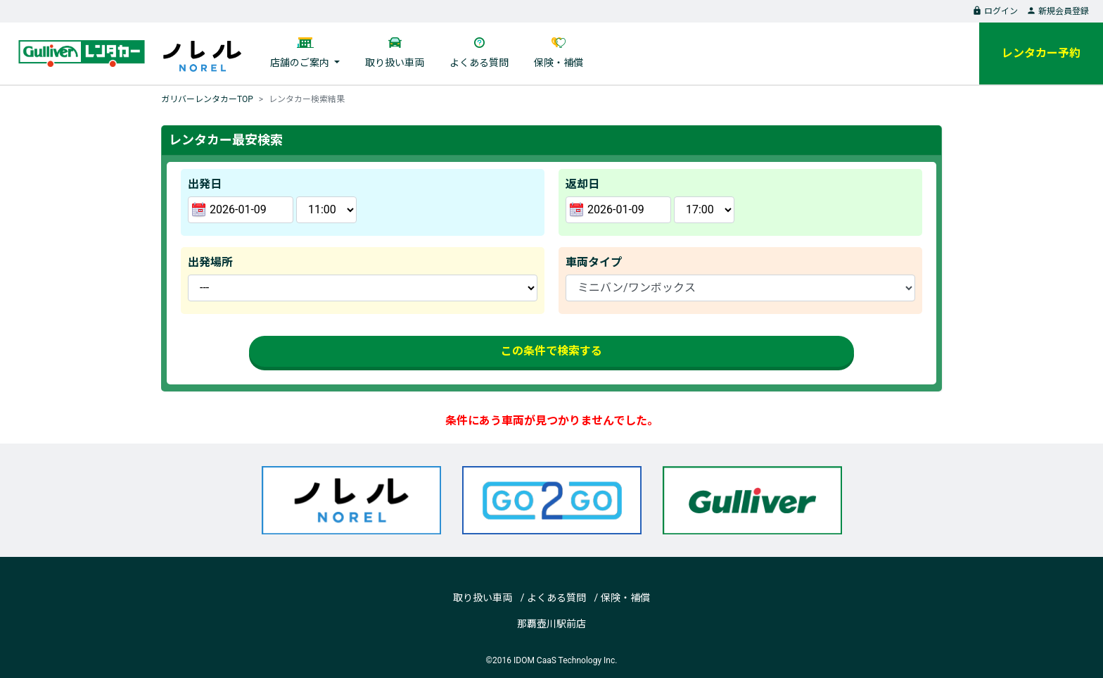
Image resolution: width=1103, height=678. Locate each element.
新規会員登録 (1057, 11)
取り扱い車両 (394, 62)
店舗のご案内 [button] (300, 62)
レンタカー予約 (1041, 53)
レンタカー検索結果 (307, 99)
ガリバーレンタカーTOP (207, 99)
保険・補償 (558, 62)
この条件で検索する (551, 351)
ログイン (995, 11)
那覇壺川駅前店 (551, 623)
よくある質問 (479, 62)
